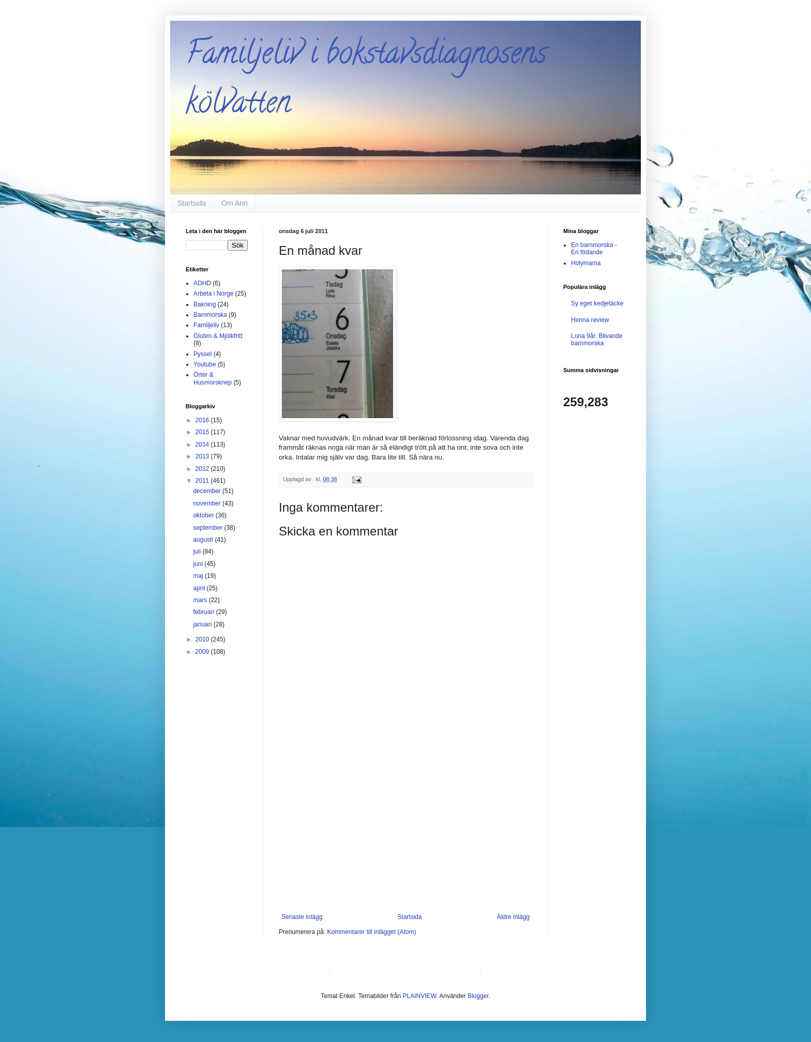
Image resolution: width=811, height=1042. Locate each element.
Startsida (191, 203)
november (207, 503)
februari (204, 612)
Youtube (204, 364)
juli (197, 551)
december (207, 491)
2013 (203, 456)
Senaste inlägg (301, 917)
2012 (203, 468)
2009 (203, 651)
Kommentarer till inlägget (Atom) (371, 932)
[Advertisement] (405, 835)
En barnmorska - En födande (594, 248)
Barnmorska (210, 314)
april (199, 588)
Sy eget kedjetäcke (597, 303)
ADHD (202, 283)
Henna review (590, 320)
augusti (204, 539)
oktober (204, 515)
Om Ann (234, 203)
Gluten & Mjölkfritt (218, 336)
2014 (203, 444)
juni (198, 564)
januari (203, 624)
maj (199, 575)
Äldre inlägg (513, 917)
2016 (203, 420)
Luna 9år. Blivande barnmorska (596, 339)
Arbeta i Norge (213, 293)
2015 (203, 432)
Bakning (204, 304)
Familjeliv (206, 325)
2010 (203, 639)
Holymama (585, 263)
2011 (203, 480)
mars (200, 600)
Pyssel (202, 354)
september (208, 527)
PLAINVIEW (420, 996)
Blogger (478, 996)
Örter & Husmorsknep (212, 378)
